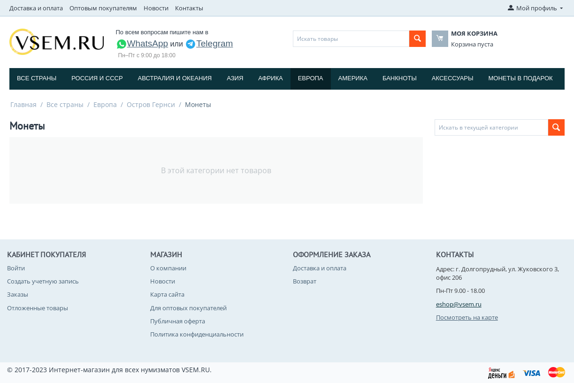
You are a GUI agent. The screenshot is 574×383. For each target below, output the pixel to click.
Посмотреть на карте (467, 317)
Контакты (189, 8)
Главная (23, 104)
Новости (156, 8)
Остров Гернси (151, 104)
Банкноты (400, 78)
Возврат (304, 281)
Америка (352, 78)
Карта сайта (167, 294)
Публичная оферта (177, 321)
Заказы (17, 294)
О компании (168, 268)
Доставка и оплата (36, 8)
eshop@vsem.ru (459, 304)
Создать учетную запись (43, 281)
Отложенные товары (37, 308)
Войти (16, 268)
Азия (235, 78)
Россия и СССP (96, 78)
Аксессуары (453, 78)
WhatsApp (142, 43)
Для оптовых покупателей (188, 308)
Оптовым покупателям (103, 8)
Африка (270, 78)
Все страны (36, 78)
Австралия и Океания (175, 78)
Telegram (209, 43)
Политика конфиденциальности (197, 334)
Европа (310, 78)
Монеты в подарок (521, 78)
